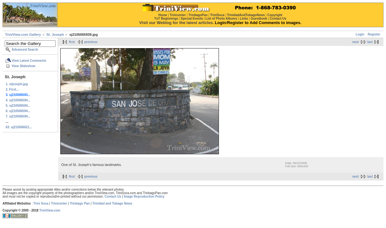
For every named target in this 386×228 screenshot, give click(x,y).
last (370, 42)
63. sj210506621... (19, 127)
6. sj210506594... (18, 111)
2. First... (12, 89)
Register (374, 34)
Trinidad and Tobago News (112, 203)
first (72, 42)
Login (360, 34)
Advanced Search (25, 49)
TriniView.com (49, 210)
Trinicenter (59, 203)
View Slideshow (23, 66)
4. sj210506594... (18, 100)
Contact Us (113, 196)
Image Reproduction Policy (144, 196)
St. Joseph (55, 34)
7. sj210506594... (18, 116)
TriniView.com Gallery (23, 34)
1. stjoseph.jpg (17, 84)
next (355, 42)
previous (91, 42)
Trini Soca (41, 203)
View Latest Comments (29, 60)
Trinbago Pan (80, 203)
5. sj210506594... (18, 105)
